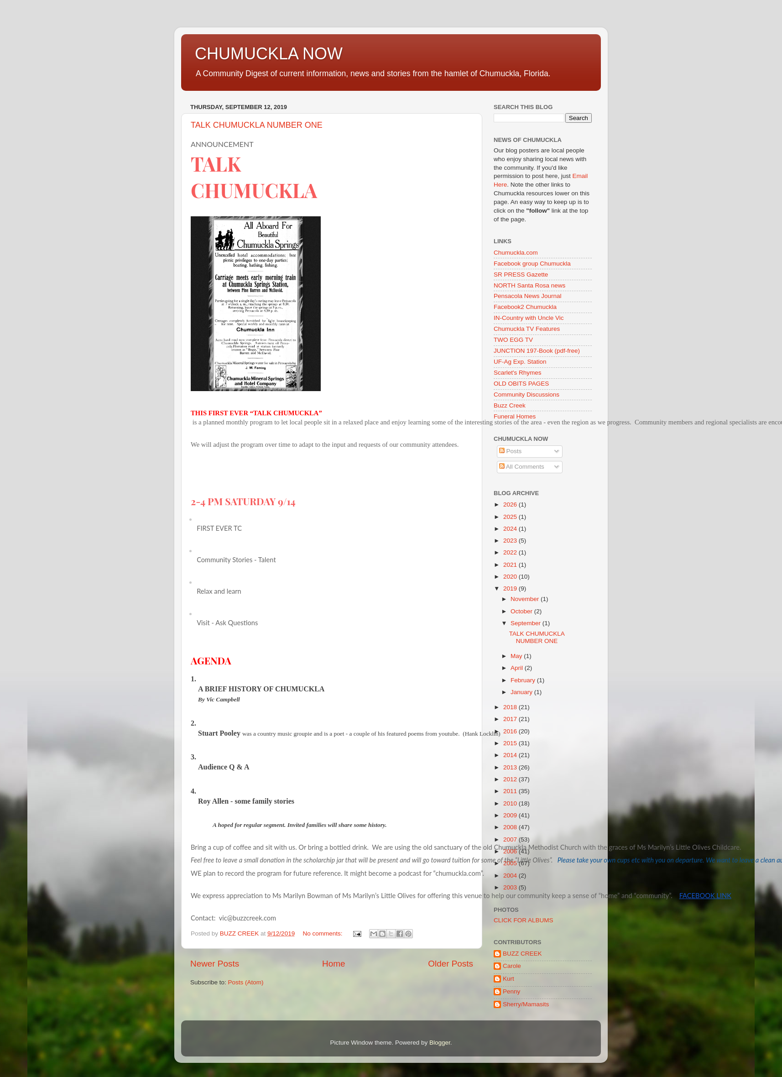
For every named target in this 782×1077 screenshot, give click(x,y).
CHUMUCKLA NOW (269, 53)
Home (333, 963)
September (526, 623)
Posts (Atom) (246, 982)
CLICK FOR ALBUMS (523, 920)
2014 (511, 755)
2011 (511, 791)
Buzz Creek (510, 405)
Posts (510, 451)
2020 (511, 576)
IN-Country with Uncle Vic (529, 317)
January (522, 692)
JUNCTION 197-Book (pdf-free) (537, 350)
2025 (511, 516)
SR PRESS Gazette (521, 274)
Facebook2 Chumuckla (525, 306)
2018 (511, 707)
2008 (511, 827)
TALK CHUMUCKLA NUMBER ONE (257, 125)
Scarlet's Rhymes (518, 372)
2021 (511, 564)
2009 (511, 815)
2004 (511, 875)
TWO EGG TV (513, 339)
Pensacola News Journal (528, 296)
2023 (511, 540)
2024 (511, 528)
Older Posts (450, 963)
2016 (511, 731)
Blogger (439, 1042)
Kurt (508, 978)
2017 (511, 719)
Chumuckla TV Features (527, 328)
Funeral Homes (515, 416)
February (524, 680)
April (518, 667)
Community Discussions (526, 394)
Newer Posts (214, 963)
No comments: (323, 933)
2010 (511, 803)
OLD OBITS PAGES (521, 383)
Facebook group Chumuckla (532, 263)
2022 (511, 552)
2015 (511, 743)
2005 (511, 863)
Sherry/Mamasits (526, 1004)
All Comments (521, 466)
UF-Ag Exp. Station (520, 361)
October (522, 611)
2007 (511, 839)
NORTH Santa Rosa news (529, 285)
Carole (512, 965)
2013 (511, 767)
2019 (511, 588)
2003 (511, 887)
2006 (511, 851)
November (526, 599)
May (517, 656)
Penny (511, 991)
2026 (511, 504)
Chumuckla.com (516, 252)
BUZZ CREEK (522, 953)
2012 (511, 779)
